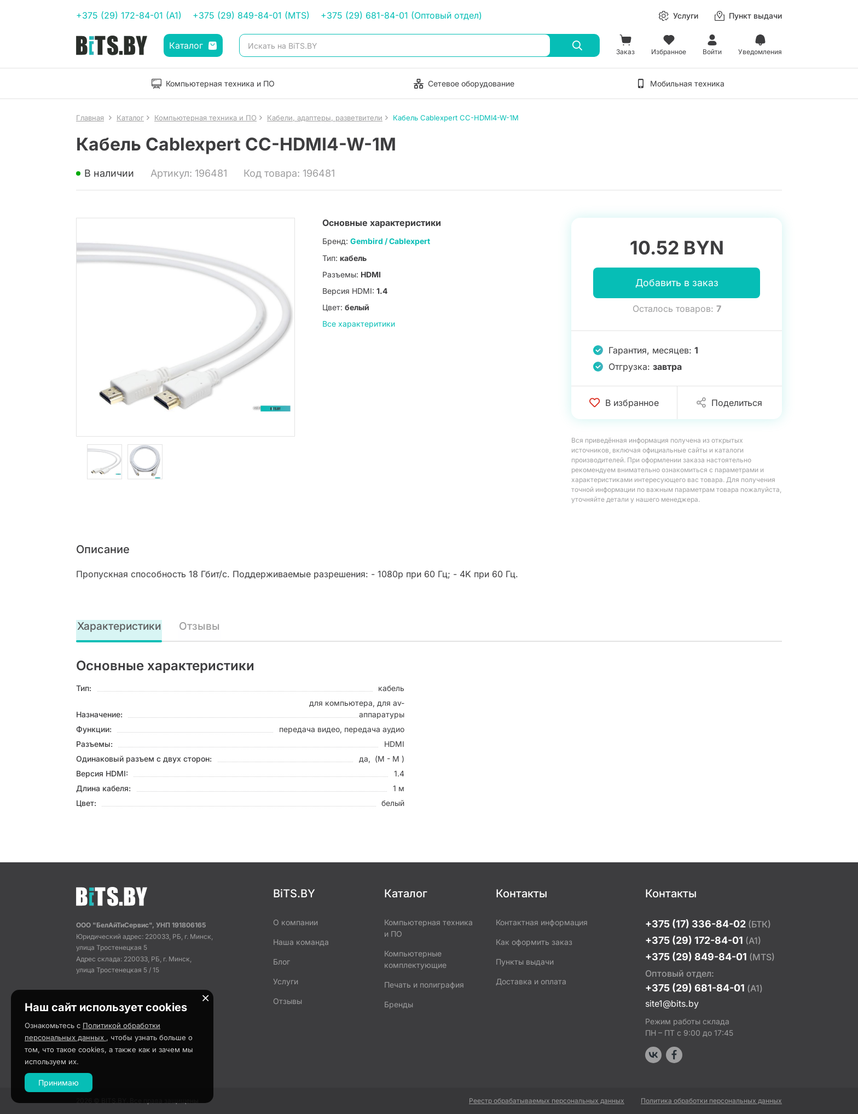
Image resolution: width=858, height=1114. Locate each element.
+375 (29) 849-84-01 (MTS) (251, 15)
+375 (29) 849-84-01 (710, 956)
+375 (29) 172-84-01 (703, 940)
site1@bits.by (672, 1003)
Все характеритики (358, 323)
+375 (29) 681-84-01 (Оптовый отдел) (401, 15)
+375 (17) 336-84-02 (708, 924)
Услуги (285, 981)
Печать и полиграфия (424, 984)
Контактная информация (542, 922)
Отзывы (201, 627)
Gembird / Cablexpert (390, 241)
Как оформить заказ (534, 942)
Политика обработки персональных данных (711, 1100)
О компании (295, 922)
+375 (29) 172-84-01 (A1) (129, 15)
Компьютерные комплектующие (415, 959)
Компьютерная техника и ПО (428, 928)
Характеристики (120, 627)
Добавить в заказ (677, 283)
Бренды (398, 1004)
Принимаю (58, 1082)
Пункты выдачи (525, 961)
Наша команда (301, 942)
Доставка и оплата (531, 981)
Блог (281, 961)
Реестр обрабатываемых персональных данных (546, 1100)
